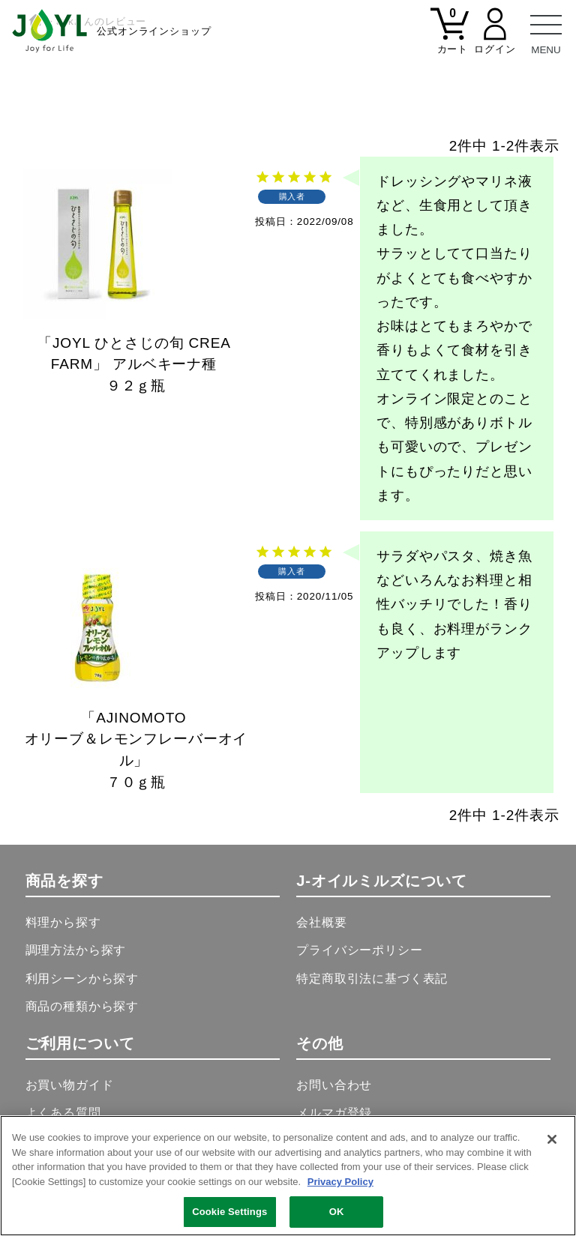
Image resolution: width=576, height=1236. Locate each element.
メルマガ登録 (334, 1112)
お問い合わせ (334, 1085)
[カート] (450, 39)
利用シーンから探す (83, 978)
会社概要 (321, 922)
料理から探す (63, 922)
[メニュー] (546, 30)
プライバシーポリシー (359, 950)
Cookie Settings (229, 1211)
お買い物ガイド (70, 1085)
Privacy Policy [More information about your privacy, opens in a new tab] (341, 1181)
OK (336, 1211)
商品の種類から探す (83, 1006)
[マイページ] (495, 39)
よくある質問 (63, 1112)
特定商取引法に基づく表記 (372, 978)
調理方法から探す (76, 950)
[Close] (552, 1139)
